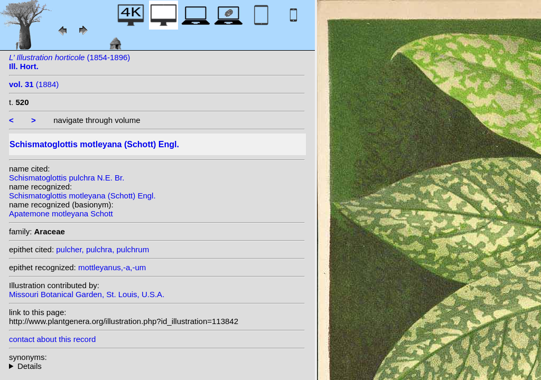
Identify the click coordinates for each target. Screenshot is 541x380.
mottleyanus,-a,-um (112, 267)
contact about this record (52, 339)
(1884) (34, 84)
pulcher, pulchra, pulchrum (102, 249)
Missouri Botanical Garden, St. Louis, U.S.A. (86, 294)
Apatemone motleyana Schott (61, 213)
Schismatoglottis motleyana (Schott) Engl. (82, 195)
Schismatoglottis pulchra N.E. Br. (66, 177)
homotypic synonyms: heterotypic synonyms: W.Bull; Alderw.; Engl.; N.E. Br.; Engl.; (157, 366)
